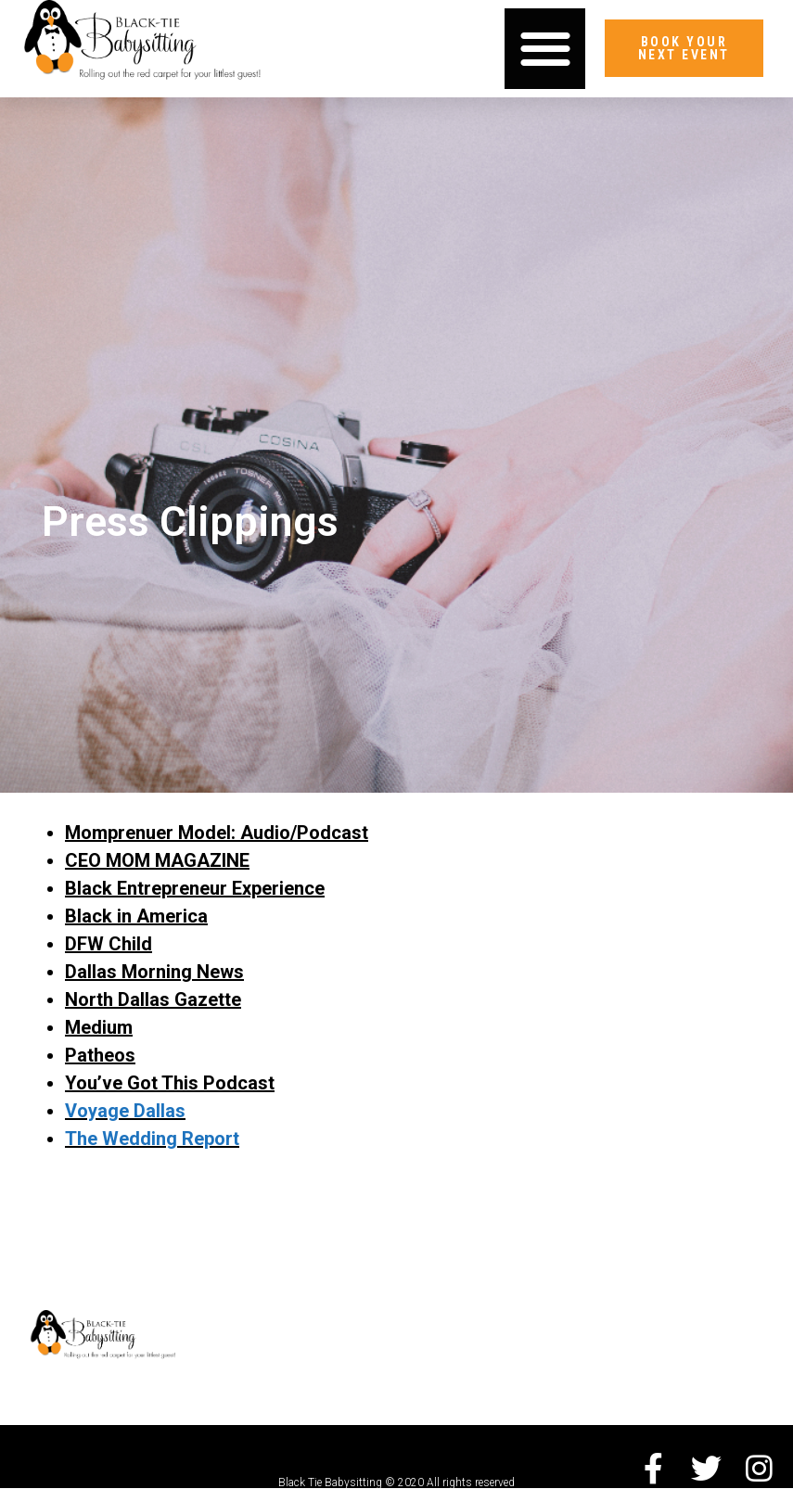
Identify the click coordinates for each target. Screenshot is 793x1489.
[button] (545, 48)
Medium (99, 1027)
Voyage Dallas (125, 1111)
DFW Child (108, 944)
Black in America (136, 916)
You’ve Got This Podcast (170, 1083)
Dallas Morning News (154, 972)
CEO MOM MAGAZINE (157, 860)
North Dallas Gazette (153, 999)
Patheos (100, 1055)
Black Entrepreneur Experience (195, 888)
